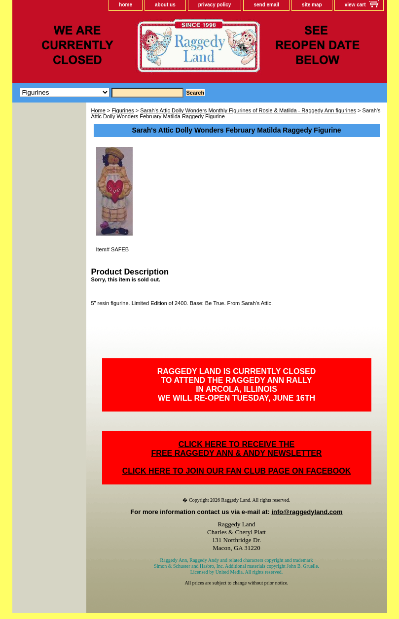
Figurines (122, 110)
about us (165, 4)
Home (98, 110)
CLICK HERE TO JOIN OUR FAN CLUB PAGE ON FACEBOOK (236, 471)
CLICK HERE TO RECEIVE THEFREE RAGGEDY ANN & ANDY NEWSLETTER (236, 448)
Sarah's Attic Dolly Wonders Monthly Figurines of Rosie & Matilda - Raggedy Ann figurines (248, 110)
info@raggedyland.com (306, 512)
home (125, 4)
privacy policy (214, 4)
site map (312, 4)
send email (266, 4)
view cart (355, 4)
